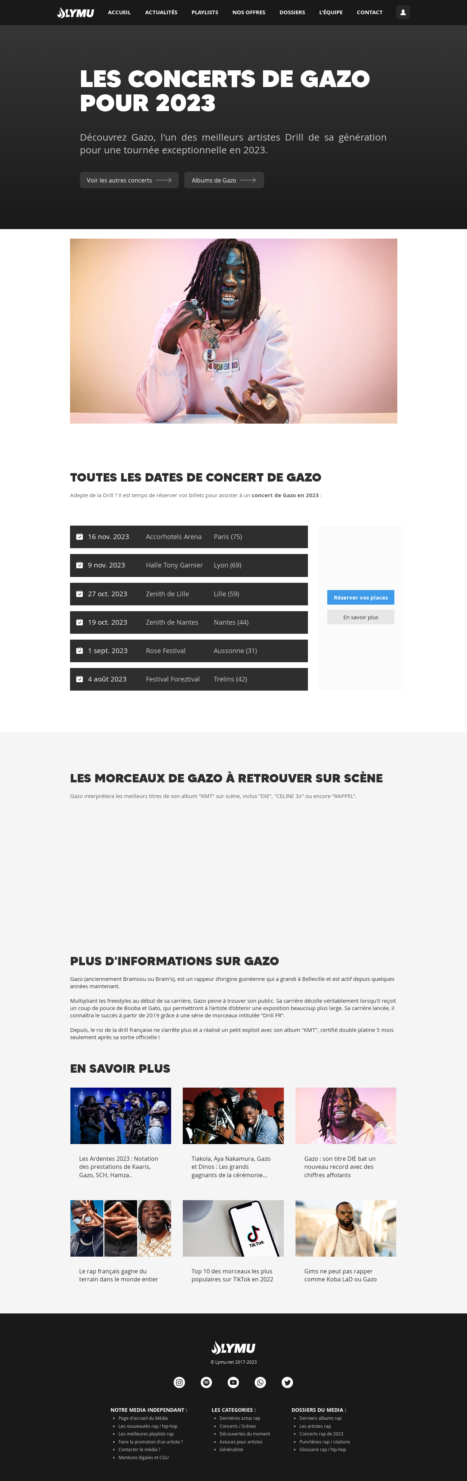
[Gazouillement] (287, 1382)
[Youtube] (233, 1382)
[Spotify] (206, 1382)
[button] (292, 12)
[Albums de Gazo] (224, 180)
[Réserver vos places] (360, 597)
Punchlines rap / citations (325, 1442)
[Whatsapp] (260, 1382)
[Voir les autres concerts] (129, 180)
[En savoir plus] (360, 617)
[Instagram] (179, 1382)
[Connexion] (403, 12)
